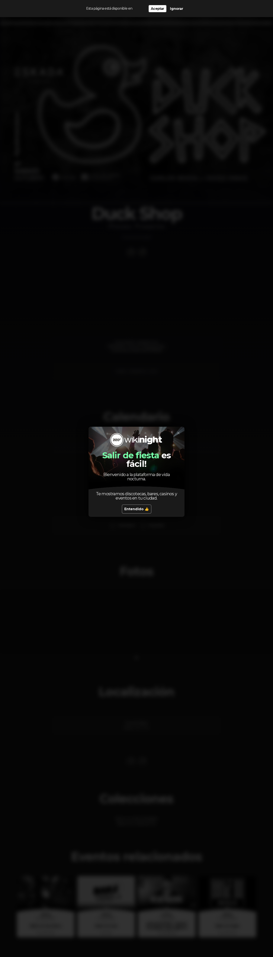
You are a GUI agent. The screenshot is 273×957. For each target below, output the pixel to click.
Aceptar (157, 9)
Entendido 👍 (136, 509)
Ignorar (176, 9)
